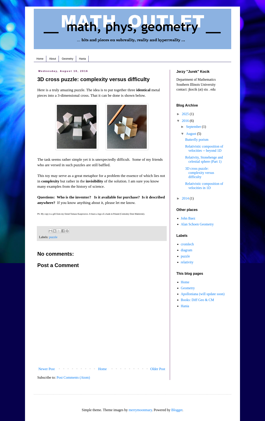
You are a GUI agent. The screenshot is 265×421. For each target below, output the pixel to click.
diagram (186, 250)
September (194, 126)
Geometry (67, 58)
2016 (186, 121)
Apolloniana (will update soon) (203, 294)
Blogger (177, 410)
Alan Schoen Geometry (197, 224)
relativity (187, 262)
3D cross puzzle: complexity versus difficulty (199, 173)
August (191, 134)
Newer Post (46, 369)
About (52, 58)
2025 (186, 114)
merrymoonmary (140, 410)
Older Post (157, 369)
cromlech (187, 244)
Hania (82, 58)
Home (39, 58)
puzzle (53, 237)
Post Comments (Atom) (73, 377)
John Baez (188, 218)
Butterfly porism (196, 139)
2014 (186, 198)
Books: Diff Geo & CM (197, 300)
